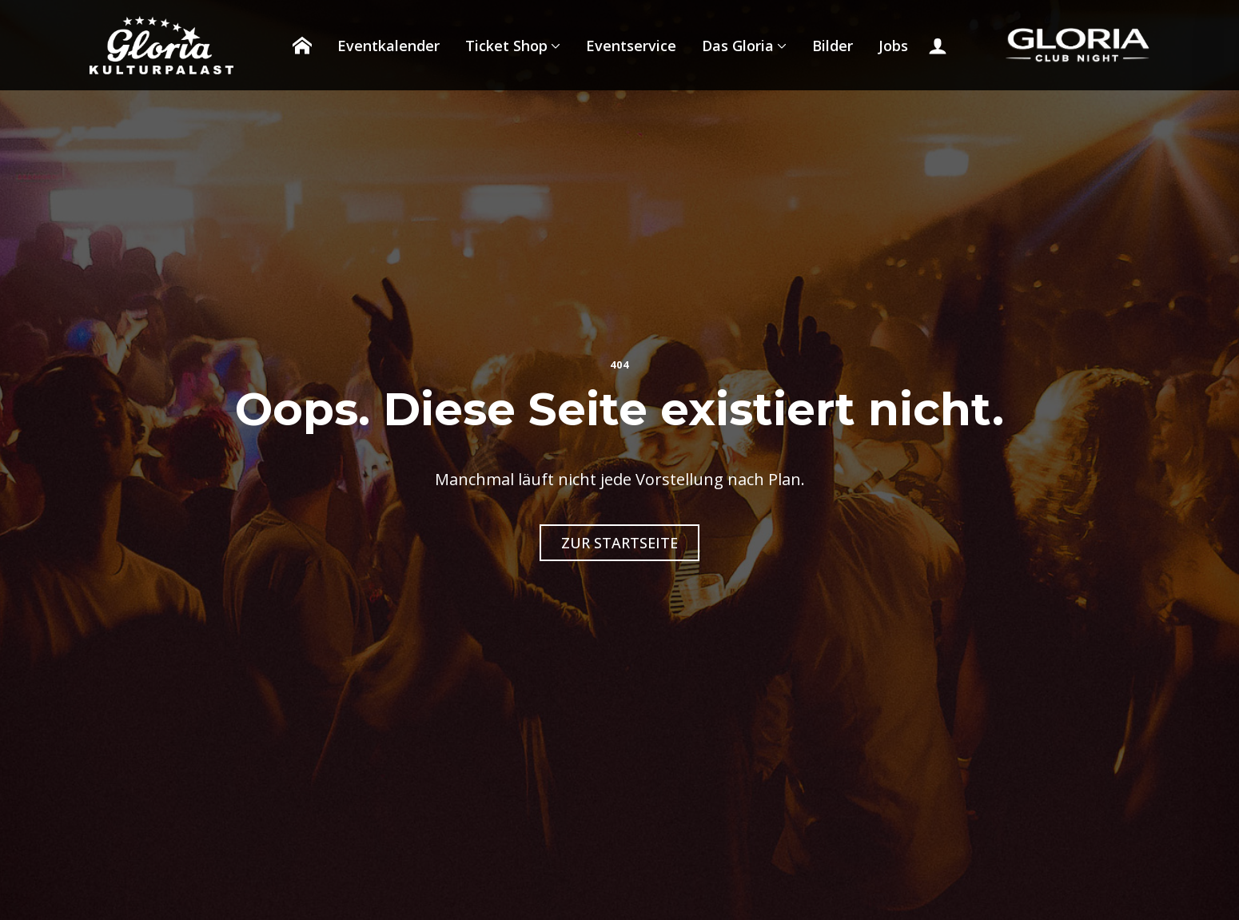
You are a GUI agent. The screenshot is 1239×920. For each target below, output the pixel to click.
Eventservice (631, 45)
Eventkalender (388, 45)
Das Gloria (738, 45)
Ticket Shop (506, 45)
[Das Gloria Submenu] (780, 45)
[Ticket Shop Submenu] (554, 45)
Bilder (832, 45)
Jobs (893, 45)
